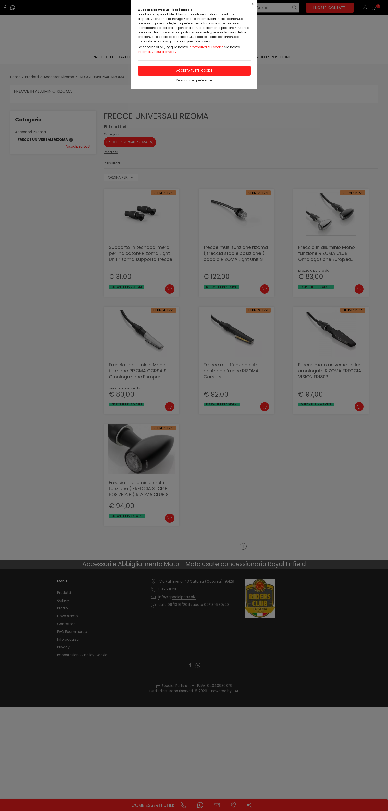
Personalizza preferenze (194, 80)
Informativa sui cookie (206, 47)
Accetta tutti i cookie (194, 70)
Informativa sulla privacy (157, 52)
